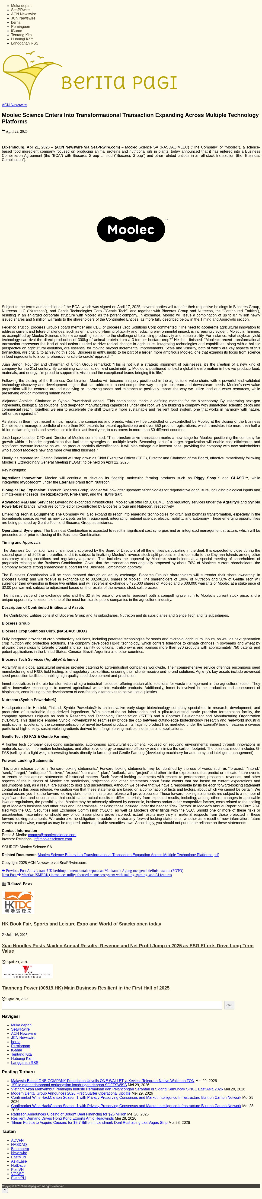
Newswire (19, 1153)
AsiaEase (19, 1161)
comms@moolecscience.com (52, 835)
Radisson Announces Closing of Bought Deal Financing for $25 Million (68, 1114)
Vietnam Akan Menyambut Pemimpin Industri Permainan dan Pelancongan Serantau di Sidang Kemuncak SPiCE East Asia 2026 (117, 1089)
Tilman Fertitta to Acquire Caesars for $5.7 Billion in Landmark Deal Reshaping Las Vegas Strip (89, 1123)
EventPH (18, 1178)
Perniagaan (20, 27)
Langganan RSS (24, 43)
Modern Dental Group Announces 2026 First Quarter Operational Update (71, 1093)
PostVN (17, 1170)
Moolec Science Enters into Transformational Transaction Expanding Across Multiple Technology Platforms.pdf (128, 855)
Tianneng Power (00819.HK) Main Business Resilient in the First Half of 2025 (85, 987)
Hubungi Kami (23, 39)
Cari (229, 1005)
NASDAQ (19, 1145)
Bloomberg (20, 1149)
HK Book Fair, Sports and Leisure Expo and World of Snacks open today (81, 923)
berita (15, 22)
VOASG (17, 1174)
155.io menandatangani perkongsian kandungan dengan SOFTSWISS (69, 1085)
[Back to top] (5, 1190)
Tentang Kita (21, 35)
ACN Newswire (23, 14)
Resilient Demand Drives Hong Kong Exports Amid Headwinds (62, 1118)
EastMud (18, 1157)
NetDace (18, 1165)
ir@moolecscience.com (53, 839)
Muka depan (21, 6)
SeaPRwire (20, 10)
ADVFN (17, 1140)
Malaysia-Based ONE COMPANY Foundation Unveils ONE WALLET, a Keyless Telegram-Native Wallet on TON (103, 1081)
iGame (16, 31)
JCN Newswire (23, 18)
